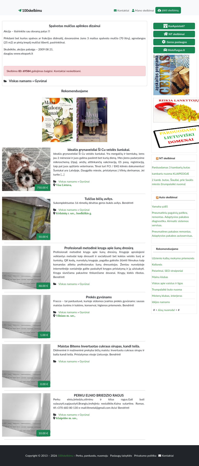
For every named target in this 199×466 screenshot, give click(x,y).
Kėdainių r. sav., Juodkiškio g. (74, 213)
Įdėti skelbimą (168, 10)
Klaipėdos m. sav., (66, 418)
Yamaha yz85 (160, 206)
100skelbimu (30, 10)
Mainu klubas (160, 276)
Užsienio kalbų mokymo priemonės (173, 258)
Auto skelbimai (168, 197)
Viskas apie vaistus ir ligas (167, 283)
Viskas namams (67, 181)
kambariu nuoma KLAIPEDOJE (170, 173)
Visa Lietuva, (64, 185)
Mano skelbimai (143, 10)
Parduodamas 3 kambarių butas (171, 167)
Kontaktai (121, 10)
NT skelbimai (167, 158)
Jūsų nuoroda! (166, 309)
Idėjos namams (161, 301)
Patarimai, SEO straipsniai (167, 270)
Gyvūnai (85, 181)
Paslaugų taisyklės (121, 455)
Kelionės (157, 264)
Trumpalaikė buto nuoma (167, 289)
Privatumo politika (145, 455)
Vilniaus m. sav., (65, 315)
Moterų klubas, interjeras (167, 295)
